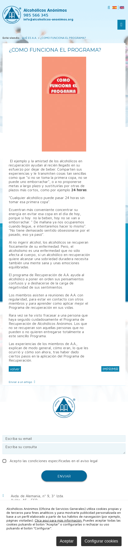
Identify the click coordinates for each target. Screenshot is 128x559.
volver (15, 369)
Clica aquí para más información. (58, 520)
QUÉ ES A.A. (29, 37)
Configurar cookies (101, 541)
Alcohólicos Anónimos (45, 12)
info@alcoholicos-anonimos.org (48, 19)
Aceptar (67, 541)
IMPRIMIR (110, 369)
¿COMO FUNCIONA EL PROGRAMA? (63, 37)
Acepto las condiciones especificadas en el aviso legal (50, 461)
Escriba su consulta (64, 449)
